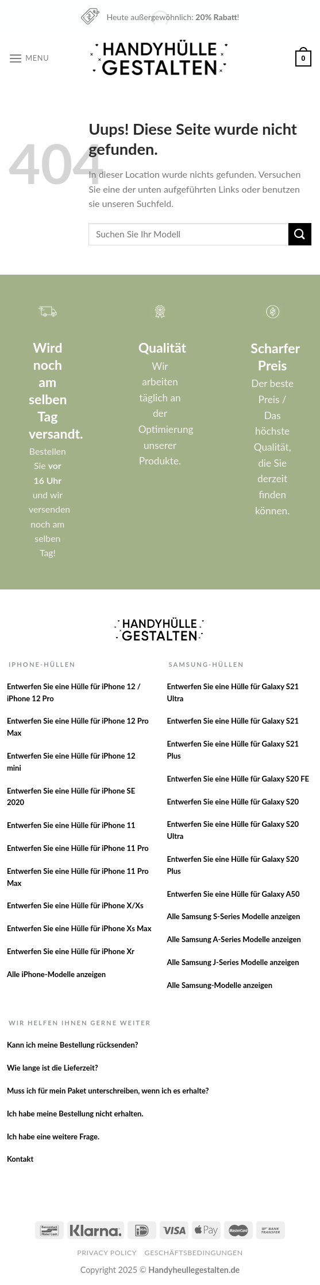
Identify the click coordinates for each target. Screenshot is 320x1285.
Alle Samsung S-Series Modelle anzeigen (233, 916)
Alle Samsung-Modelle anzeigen (219, 985)
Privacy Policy (107, 1252)
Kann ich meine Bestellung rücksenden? (72, 1044)
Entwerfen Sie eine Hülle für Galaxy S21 (233, 720)
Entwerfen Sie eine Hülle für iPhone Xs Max (79, 928)
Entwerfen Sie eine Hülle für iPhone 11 (71, 825)
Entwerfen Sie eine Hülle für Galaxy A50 (233, 894)
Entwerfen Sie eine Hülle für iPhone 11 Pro (78, 848)
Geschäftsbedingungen (194, 1252)
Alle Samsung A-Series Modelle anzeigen (233, 939)
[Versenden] (299, 234)
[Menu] (29, 58)
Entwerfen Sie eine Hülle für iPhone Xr (70, 951)
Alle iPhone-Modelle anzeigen (56, 974)
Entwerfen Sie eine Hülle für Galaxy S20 (233, 801)
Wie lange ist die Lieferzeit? (52, 1067)
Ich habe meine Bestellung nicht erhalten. (75, 1113)
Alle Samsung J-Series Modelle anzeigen (233, 962)
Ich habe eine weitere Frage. (53, 1136)
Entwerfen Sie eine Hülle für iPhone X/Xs (75, 905)
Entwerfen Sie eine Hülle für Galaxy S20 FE (238, 778)
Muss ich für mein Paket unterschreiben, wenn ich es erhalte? (108, 1090)
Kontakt (20, 1158)
